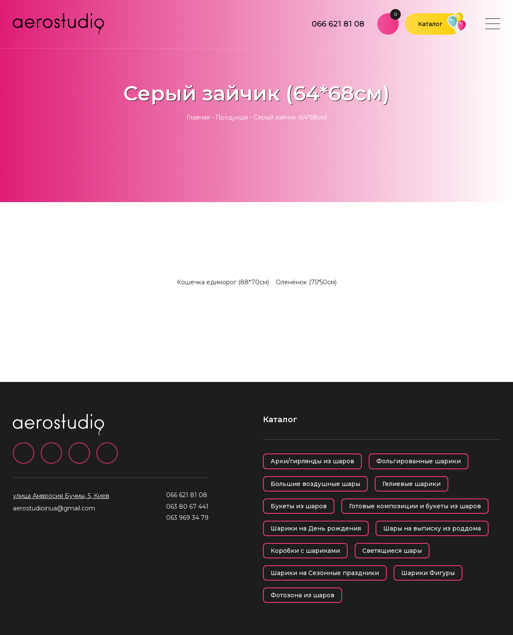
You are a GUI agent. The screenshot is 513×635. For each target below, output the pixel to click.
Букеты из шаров (299, 506)
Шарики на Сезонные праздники (325, 573)
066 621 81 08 (338, 24)
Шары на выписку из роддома (432, 528)
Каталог (430, 24)
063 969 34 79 (187, 517)
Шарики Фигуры (428, 573)
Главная (198, 117)
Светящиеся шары (392, 551)
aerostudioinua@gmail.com (54, 508)
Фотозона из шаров (302, 595)
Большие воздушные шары (315, 484)
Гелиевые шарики (411, 484)
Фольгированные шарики (418, 461)
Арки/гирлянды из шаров (312, 461)
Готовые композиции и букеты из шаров (415, 506)
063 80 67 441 (187, 506)
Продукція (231, 117)
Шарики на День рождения (316, 528)
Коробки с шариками (305, 551)
